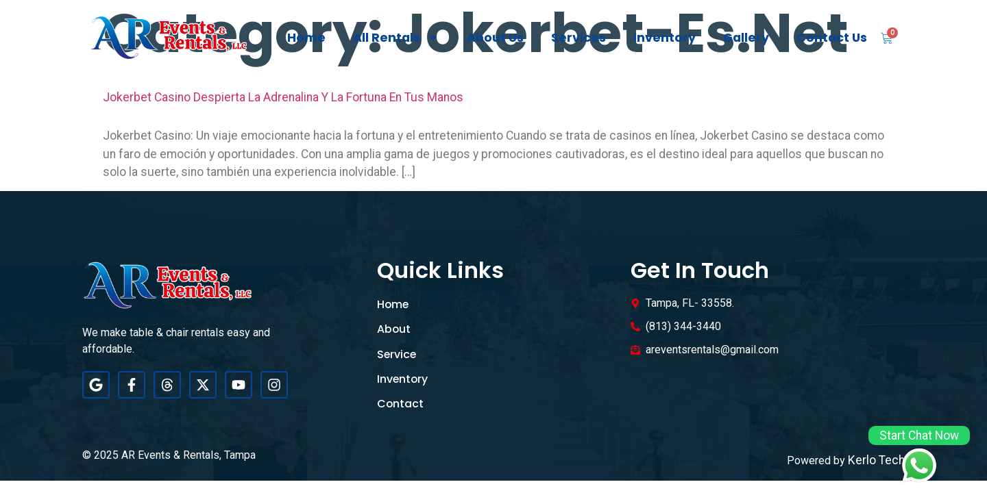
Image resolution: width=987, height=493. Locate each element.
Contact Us (831, 37)
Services (578, 37)
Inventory (664, 37)
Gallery (746, 37)
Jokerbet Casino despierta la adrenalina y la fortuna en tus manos (283, 97)
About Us (495, 37)
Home (306, 37)
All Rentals (396, 38)
